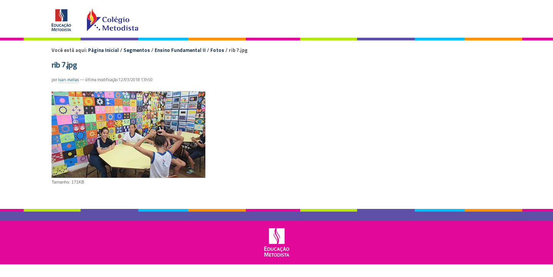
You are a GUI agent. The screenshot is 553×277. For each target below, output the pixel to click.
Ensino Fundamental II (180, 50)
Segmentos (136, 50)
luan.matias (68, 80)
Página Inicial (103, 50)
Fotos (217, 50)
